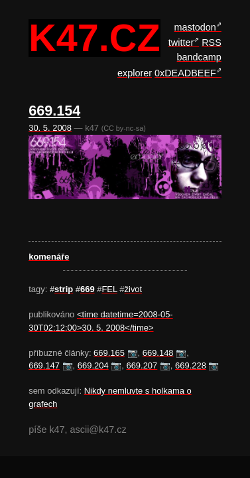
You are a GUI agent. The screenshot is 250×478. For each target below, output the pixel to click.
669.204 (93, 365)
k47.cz (94, 38)
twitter (181, 42)
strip (63, 289)
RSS (211, 42)
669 (87, 289)
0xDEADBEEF (185, 73)
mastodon (195, 27)
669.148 (158, 353)
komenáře (49, 257)
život (134, 289)
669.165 (109, 353)
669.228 (190, 365)
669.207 (141, 365)
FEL (109, 289)
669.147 (44, 365)
